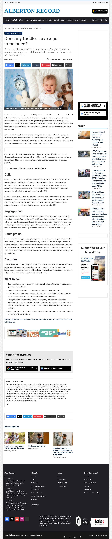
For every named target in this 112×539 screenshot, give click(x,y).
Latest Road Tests (90, 482)
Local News (61, 479)
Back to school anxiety (36, 446)
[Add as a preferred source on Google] (100, 10)
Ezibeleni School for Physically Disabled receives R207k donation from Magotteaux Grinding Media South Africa (99, 178)
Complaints (34, 505)
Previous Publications (38, 486)
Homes (86, 486)
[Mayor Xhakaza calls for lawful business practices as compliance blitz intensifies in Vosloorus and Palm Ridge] (84, 212)
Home (7, 28)
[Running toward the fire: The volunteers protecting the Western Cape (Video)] (84, 135)
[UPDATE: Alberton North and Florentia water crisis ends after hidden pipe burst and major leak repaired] (84, 154)
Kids (13, 28)
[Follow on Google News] (55, 368)
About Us (63, 20)
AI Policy (34, 499)
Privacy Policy (35, 489)
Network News (62, 482)
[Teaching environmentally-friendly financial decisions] (14, 438)
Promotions (48, 20)
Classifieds (13, 20)
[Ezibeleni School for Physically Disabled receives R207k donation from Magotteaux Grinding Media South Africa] (84, 173)
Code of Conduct (36, 493)
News (7, 20)
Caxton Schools (73, 20)
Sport (35, 20)
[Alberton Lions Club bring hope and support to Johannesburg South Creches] (84, 195)
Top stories (98, 535)
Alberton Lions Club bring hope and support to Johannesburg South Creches (98, 197)
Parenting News (16, 33)
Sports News (62, 486)
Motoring (29, 20)
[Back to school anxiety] (38, 438)
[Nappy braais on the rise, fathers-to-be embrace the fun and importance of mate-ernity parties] (62, 439)
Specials (41, 20)
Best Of (56, 20)
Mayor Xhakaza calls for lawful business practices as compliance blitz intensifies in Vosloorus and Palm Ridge (99, 216)
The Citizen (82, 20)
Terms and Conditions (38, 496)
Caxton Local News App (92, 493)
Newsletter (87, 489)
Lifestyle (21, 20)
